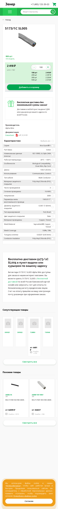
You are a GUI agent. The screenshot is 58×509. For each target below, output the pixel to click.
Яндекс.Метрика (13, 485)
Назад (7, 19)
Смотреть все (29, 361)
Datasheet (16, 135)
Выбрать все (47, 141)
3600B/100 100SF (37, 395)
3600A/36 (8, 395)
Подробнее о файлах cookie (25, 496)
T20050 (32, 332)
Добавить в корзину (29, 87)
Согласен (29, 501)
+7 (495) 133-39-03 (40, 4)
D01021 (7, 332)
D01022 (19, 332)
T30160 (47, 332)
